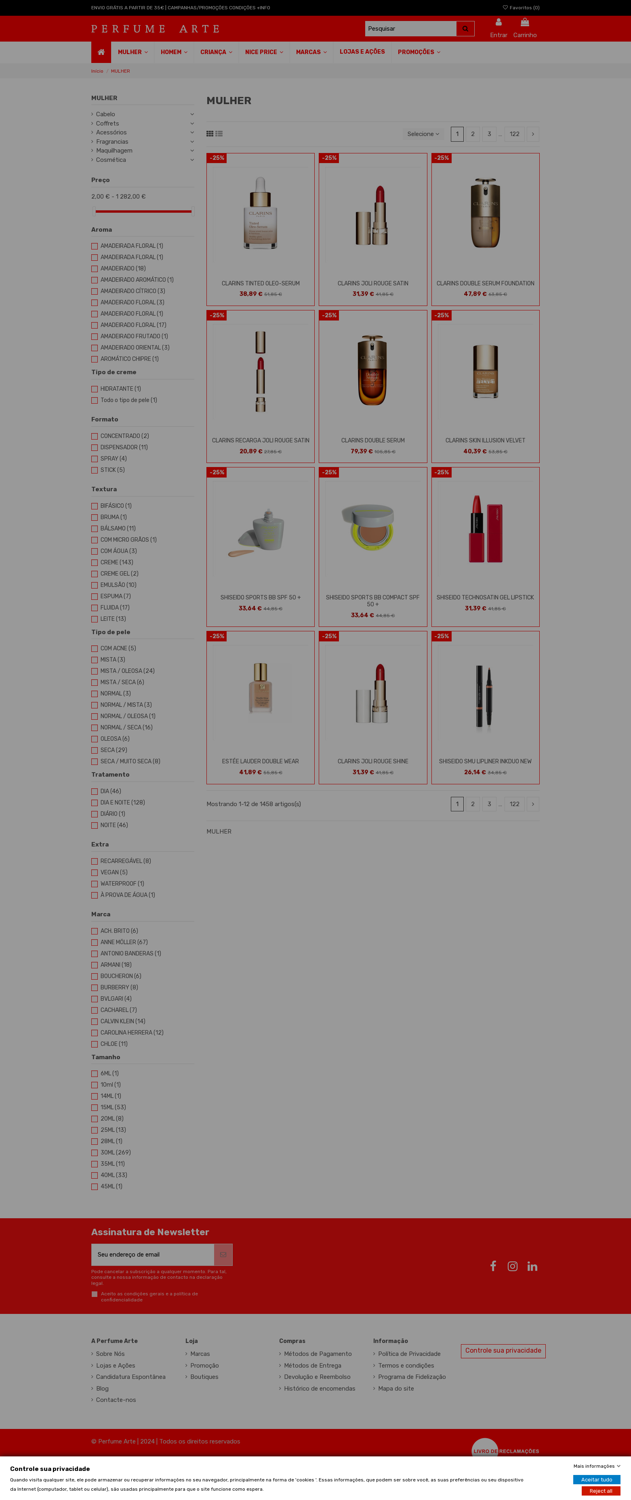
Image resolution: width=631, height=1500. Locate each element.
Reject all (601, 1490)
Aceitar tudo (596, 1479)
